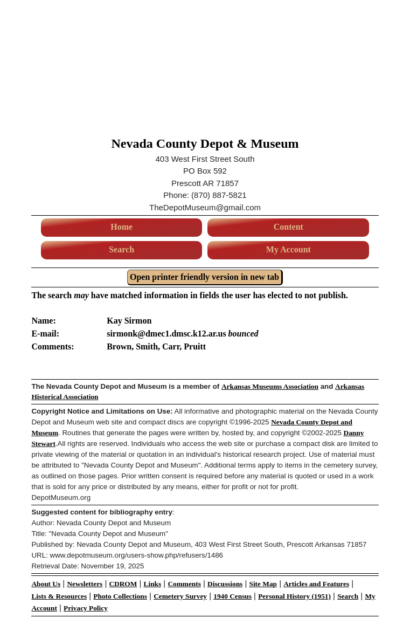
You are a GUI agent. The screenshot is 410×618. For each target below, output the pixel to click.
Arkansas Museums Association (269, 386)
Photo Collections (120, 596)
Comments (184, 584)
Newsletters (84, 584)
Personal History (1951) (294, 596)
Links (153, 584)
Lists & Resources (59, 596)
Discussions (224, 584)
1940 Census (232, 596)
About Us (45, 584)
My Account (288, 249)
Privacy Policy (86, 608)
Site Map (263, 584)
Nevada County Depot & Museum (204, 143)
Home (121, 226)
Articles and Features (316, 584)
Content (288, 226)
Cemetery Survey (180, 596)
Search (121, 249)
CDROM (123, 584)
